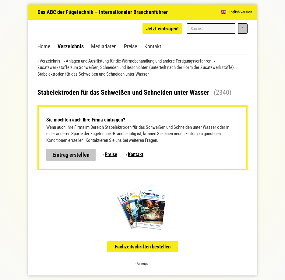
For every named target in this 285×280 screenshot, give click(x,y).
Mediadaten (104, 46)
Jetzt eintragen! (162, 29)
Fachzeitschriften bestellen (143, 247)
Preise (130, 46)
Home (43, 46)
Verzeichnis (71, 46)
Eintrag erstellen (71, 155)
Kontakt (152, 46)
